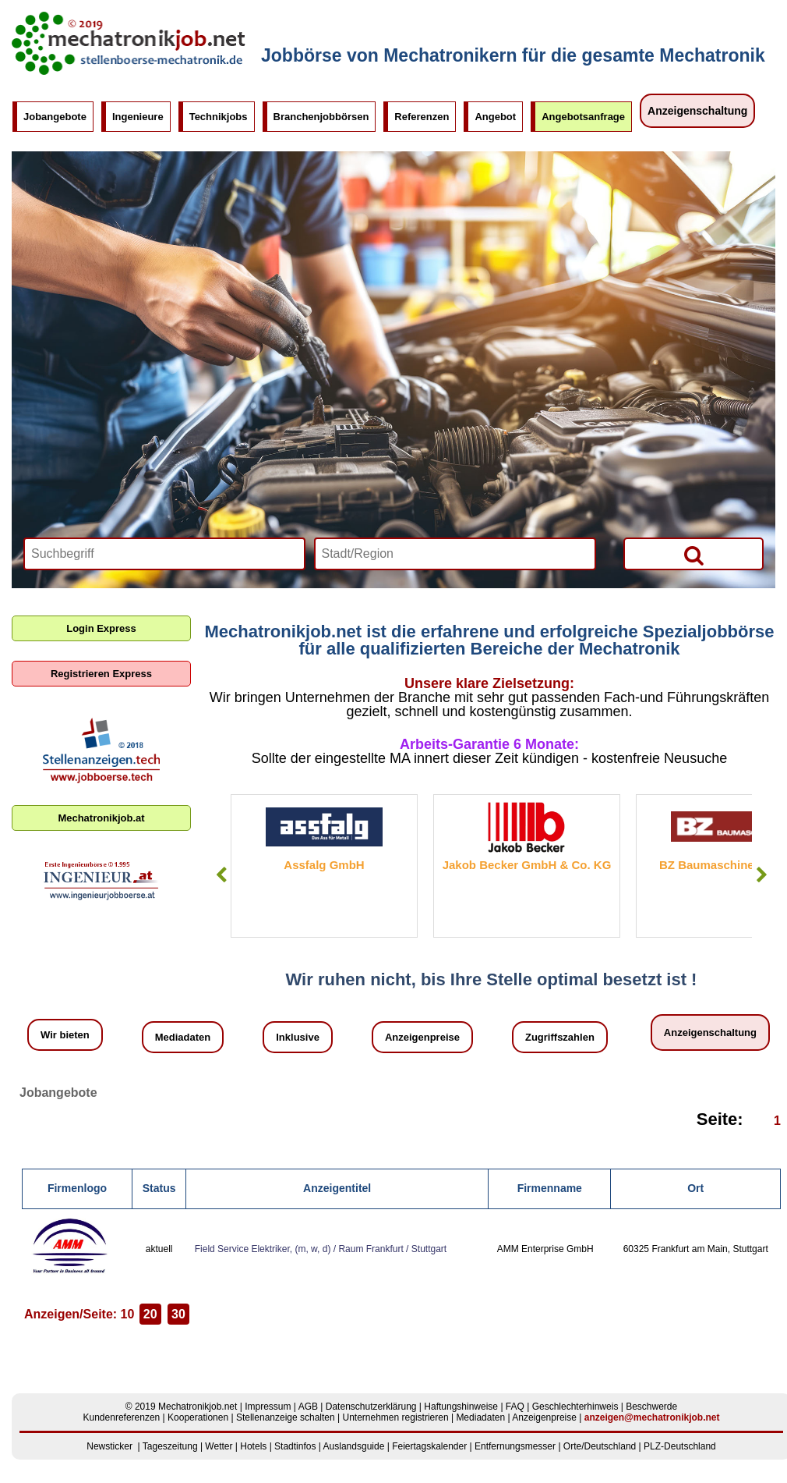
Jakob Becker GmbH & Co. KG (527, 864)
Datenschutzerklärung (371, 1406)
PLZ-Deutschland (680, 1446)
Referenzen (421, 116)
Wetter (218, 1446)
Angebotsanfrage (583, 116)
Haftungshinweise (461, 1406)
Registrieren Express (101, 673)
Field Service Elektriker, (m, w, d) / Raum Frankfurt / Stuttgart (320, 1249)
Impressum (268, 1406)
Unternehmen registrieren (396, 1417)
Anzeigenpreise (422, 1037)
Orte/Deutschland (599, 1446)
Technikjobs (218, 116)
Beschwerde (651, 1406)
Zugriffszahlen (560, 1037)
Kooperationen (198, 1417)
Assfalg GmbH (324, 864)
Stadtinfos (295, 1446)
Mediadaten (183, 1037)
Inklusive (297, 1037)
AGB (308, 1406)
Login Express (101, 628)
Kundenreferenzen (122, 1417)
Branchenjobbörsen (321, 116)
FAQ (515, 1406)
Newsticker (109, 1446)
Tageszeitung (170, 1446)
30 (178, 1314)
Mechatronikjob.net (197, 1406)
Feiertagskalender (429, 1446)
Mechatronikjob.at (101, 818)
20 (150, 1314)
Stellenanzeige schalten (285, 1417)
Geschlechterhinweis (575, 1406)
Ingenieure (138, 116)
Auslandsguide (354, 1446)
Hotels (253, 1446)
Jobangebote (54, 116)
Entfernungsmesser (515, 1446)
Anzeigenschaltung (697, 111)
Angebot (495, 116)
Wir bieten (65, 1035)
